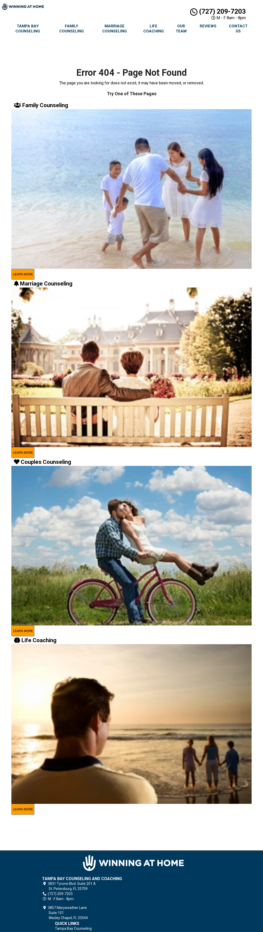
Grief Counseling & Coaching (169, 903)
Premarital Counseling (164, 880)
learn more (23, 274)
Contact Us (238, 28)
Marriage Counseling (114, 28)
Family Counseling (71, 28)
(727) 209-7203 (218, 11)
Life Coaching (153, 28)
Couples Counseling (162, 885)
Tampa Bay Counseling (27, 28)
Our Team (181, 28)
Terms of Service (160, 914)
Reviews (208, 26)
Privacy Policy (158, 908)
